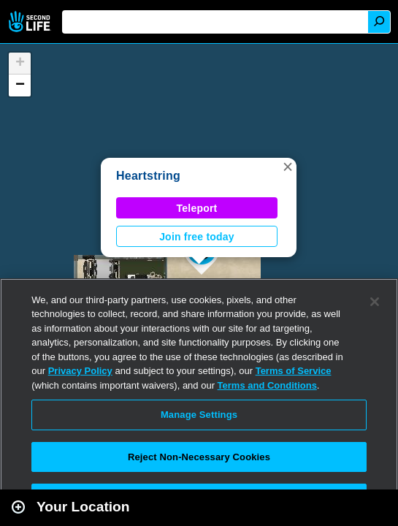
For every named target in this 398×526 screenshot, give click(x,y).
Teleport (197, 208)
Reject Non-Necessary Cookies (199, 456)
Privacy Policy (80, 370)
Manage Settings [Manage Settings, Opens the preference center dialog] (199, 414)
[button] (287, 166)
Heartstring (148, 175)
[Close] (375, 302)
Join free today (196, 237)
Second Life (31, 21)
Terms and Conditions (267, 385)
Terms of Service (294, 370)
